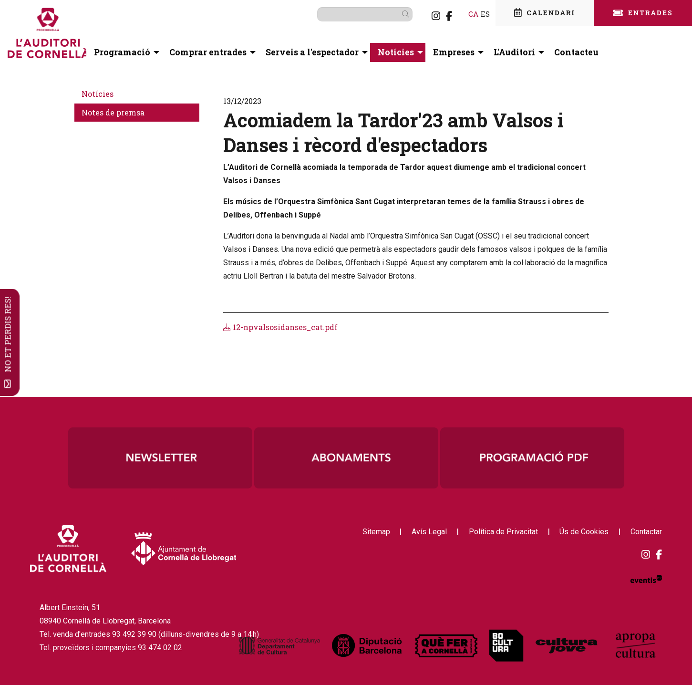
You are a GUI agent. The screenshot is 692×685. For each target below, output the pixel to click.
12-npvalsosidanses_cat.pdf (280, 327)
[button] (392, 14)
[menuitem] (421, 15)
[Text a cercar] (350, 14)
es (470, 14)
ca (458, 14)
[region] (346, 457)
